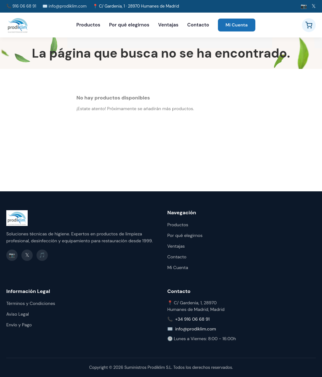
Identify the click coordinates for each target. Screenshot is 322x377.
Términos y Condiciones (30, 303)
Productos (88, 25)
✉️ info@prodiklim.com (64, 6)
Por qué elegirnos (129, 25)
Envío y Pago (19, 325)
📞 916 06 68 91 (21, 6)
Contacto (198, 25)
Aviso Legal (17, 314)
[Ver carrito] (309, 25)
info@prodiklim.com (195, 329)
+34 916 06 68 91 (192, 319)
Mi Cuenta (236, 25)
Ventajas (168, 25)
